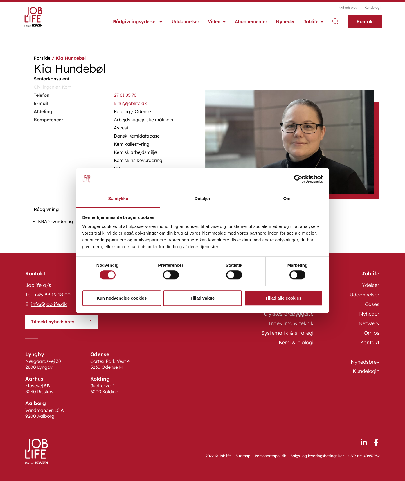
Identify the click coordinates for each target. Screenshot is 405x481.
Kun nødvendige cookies (122, 298)
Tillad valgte (202, 298)
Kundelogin (373, 7)
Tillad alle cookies (283, 298)
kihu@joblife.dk (130, 103)
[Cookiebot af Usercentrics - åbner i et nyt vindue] (298, 179)
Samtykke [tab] (118, 198)
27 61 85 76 (125, 95)
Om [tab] (286, 198)
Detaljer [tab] (202, 198)
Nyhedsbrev (348, 7)
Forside (42, 58)
